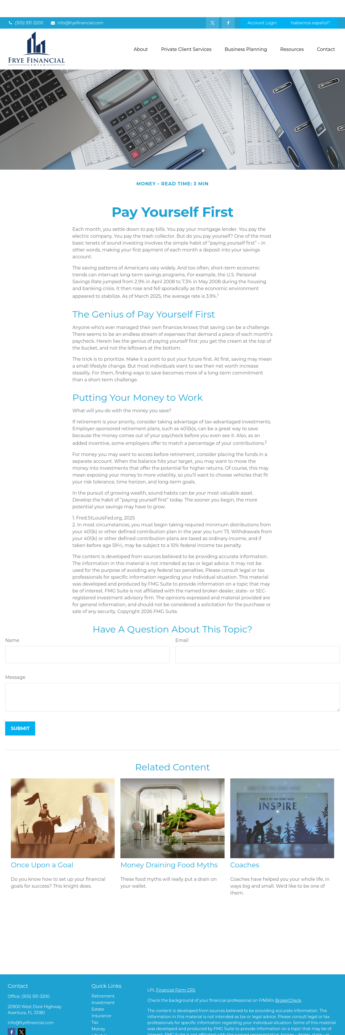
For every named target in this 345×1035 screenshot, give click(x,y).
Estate (98, 992)
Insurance (101, 998)
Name (12, 623)
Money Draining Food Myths (169, 848)
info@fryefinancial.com (77, 5)
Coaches (244, 848)
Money (98, 1011)
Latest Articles (106, 1025)
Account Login (262, 5)
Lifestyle (100, 1018)
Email (182, 623)
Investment (103, 985)
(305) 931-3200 (25, 5)
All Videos (101, 1031)
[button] (141, 32)
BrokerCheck (288, 983)
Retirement (103, 979)
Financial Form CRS (175, 972)
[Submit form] (20, 711)
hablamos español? (310, 5)
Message (15, 660)
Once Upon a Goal (42, 848)
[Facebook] (228, 5)
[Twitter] (212, 5)
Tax (95, 1005)
